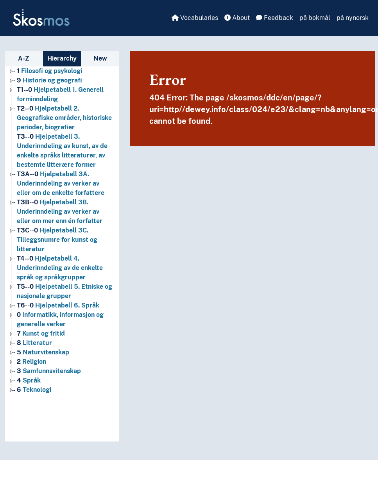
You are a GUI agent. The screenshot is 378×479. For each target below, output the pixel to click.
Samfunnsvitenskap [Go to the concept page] (49, 371)
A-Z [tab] (23, 58)
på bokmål (314, 17)
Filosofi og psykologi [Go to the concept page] (49, 71)
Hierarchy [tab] (62, 58)
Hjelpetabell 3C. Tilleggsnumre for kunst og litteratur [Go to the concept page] (57, 240)
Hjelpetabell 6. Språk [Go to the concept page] (58, 305)
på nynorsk (353, 17)
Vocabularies (195, 17)
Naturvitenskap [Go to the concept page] (43, 352)
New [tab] (100, 58)
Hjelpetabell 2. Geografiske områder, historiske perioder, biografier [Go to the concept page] (64, 118)
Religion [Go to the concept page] (31, 361)
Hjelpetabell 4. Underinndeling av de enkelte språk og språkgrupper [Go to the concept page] (60, 268)
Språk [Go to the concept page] (29, 380)
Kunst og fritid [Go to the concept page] (41, 333)
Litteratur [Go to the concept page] (34, 343)
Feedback (274, 17)
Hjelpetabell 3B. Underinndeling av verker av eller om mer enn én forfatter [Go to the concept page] (59, 211)
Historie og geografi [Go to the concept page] (49, 80)
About (237, 17)
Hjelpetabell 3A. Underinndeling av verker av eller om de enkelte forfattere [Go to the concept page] (60, 183)
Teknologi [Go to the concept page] (34, 389)
